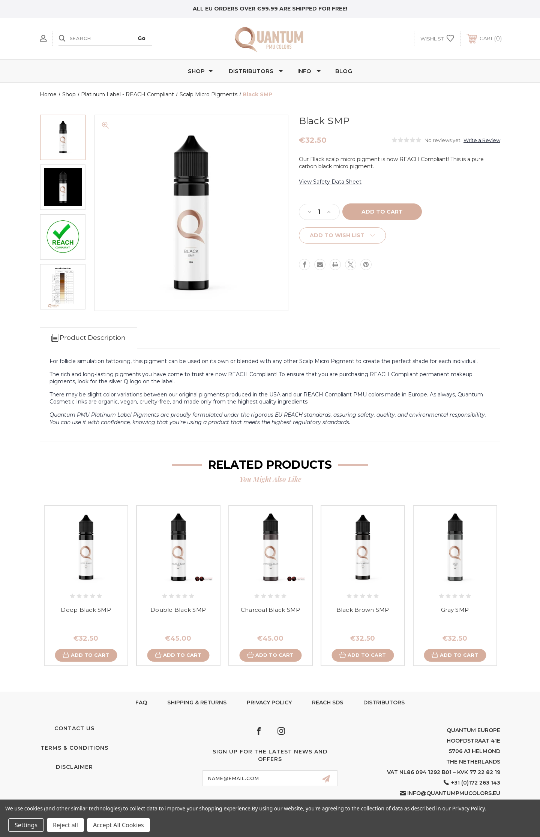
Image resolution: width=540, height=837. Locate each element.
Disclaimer (74, 767)
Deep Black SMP (86, 609)
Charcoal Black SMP (270, 609)
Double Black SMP (178, 609)
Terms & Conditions (74, 748)
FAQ (141, 702)
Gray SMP (455, 609)
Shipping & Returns (196, 702)
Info (309, 71)
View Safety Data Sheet (330, 181)
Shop (200, 71)
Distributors (256, 71)
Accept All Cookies (118, 825)
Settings (26, 825)
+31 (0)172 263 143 (475, 783)
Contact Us (74, 728)
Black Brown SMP (362, 609)
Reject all (65, 825)
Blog (343, 71)
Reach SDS (327, 702)
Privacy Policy (269, 702)
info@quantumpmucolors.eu (453, 793)
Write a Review (482, 140)
